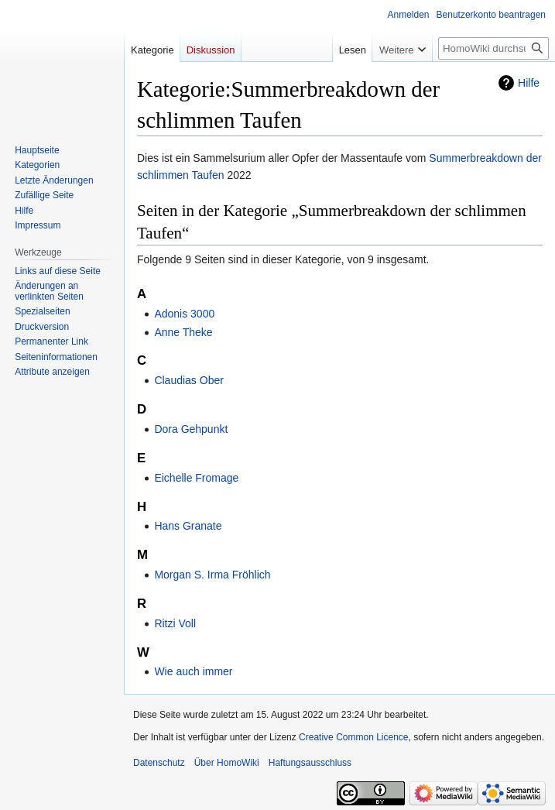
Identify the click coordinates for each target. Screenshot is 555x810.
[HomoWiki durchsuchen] (493, 48)
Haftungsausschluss (310, 762)
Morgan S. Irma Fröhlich (212, 574)
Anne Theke (183, 332)
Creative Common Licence (353, 737)
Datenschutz (159, 762)
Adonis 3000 (184, 313)
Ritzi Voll (175, 623)
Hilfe (529, 83)
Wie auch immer (193, 671)
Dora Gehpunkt (191, 429)
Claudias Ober (189, 380)
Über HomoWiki (226, 762)
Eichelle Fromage (196, 478)
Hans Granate (187, 526)
